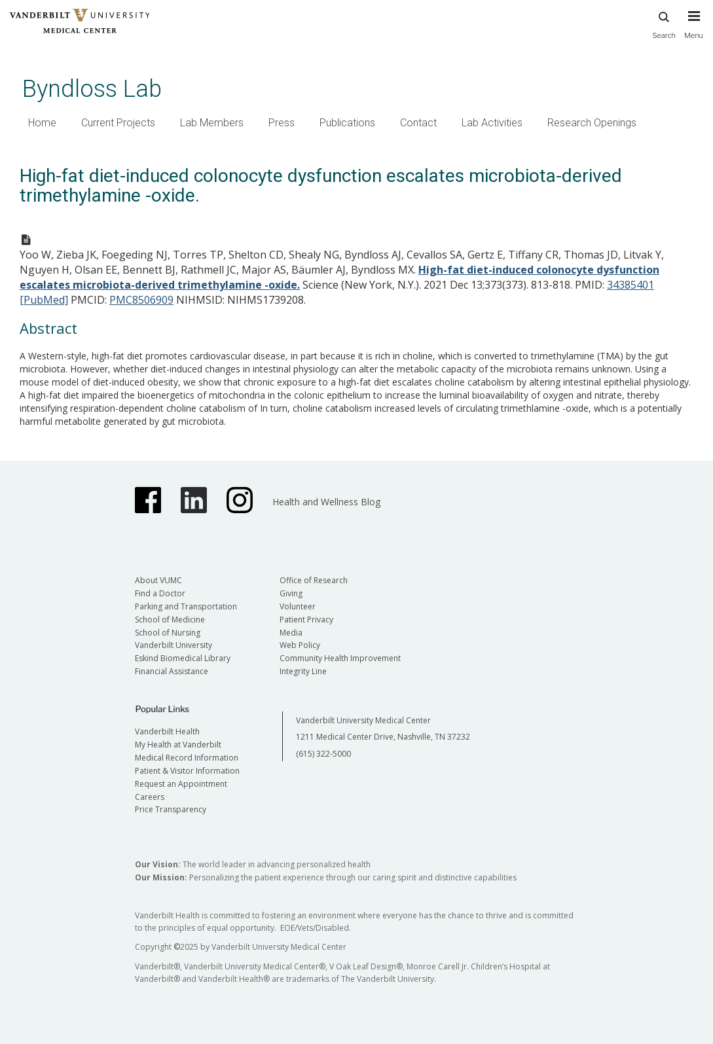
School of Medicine (170, 619)
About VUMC (158, 580)
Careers (149, 796)
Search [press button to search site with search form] (664, 23)
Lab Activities (492, 123)
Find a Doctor (160, 593)
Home (42, 123)
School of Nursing (167, 632)
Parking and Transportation (186, 606)
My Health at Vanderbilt (178, 744)
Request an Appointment (181, 783)
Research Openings (591, 123)
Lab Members (212, 123)
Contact (418, 123)
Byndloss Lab (92, 89)
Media (291, 632)
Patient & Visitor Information (187, 770)
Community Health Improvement (340, 658)
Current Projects (118, 123)
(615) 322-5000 (323, 753)
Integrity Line (303, 671)
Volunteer (298, 606)
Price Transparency (170, 809)
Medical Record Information (186, 757)
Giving (291, 593)
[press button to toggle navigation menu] (693, 31)
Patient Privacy (306, 619)
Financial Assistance (171, 671)
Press (281, 123)
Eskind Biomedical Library (182, 658)
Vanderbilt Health (167, 731)
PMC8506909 (141, 300)
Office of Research (314, 580)
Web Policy (300, 645)
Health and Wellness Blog (326, 501)
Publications (347, 123)
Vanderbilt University (173, 645)
